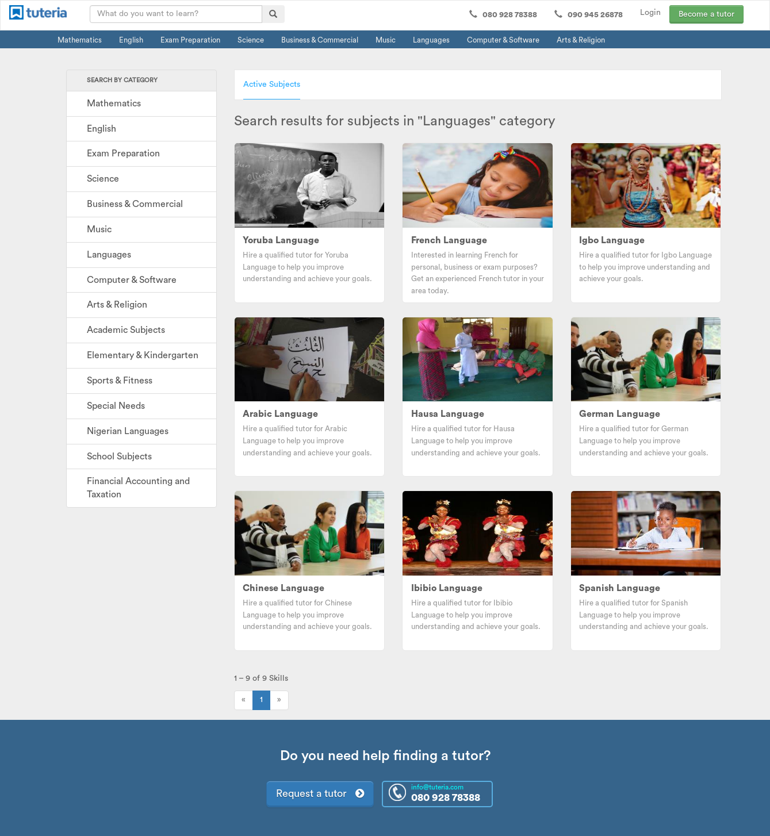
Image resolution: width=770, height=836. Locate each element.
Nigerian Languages (127, 431)
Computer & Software (503, 40)
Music (386, 40)
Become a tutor (706, 14)
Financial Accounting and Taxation (138, 488)
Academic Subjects (126, 330)
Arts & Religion (581, 40)
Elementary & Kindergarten (142, 355)
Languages (431, 40)
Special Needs (116, 406)
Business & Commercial (319, 40)
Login (650, 13)
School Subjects (119, 456)
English (131, 40)
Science (250, 40)
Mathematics (80, 40)
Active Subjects (271, 84)
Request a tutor (320, 793)
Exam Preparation (190, 40)
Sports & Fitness (119, 380)
